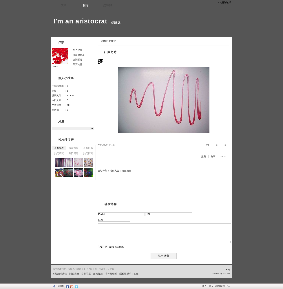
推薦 (203, 156)
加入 (211, 286)
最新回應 (73, 148)
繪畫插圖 (126, 170)
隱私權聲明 (125, 273)
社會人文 (114, 170)
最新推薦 (88, 148)
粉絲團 (60, 286)
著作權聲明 (111, 273)
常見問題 (86, 273)
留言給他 (77, 64)
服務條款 (98, 273)
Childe (55, 66)
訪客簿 (107, 5)
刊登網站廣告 (60, 273)
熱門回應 (73, 153)
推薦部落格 (79, 54)
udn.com (227, 273)
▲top (227, 269)
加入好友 (77, 50)
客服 (136, 273)
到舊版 (116, 22)
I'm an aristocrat (80, 21)
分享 (213, 156)
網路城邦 (220, 286)
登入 (204, 286)
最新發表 (59, 148)
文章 (64, 5)
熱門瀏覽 (59, 153)
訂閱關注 (77, 59)
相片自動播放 (108, 41)
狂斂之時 (110, 52)
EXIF (223, 156)
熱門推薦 (88, 153)
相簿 (86, 5)
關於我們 (74, 273)
